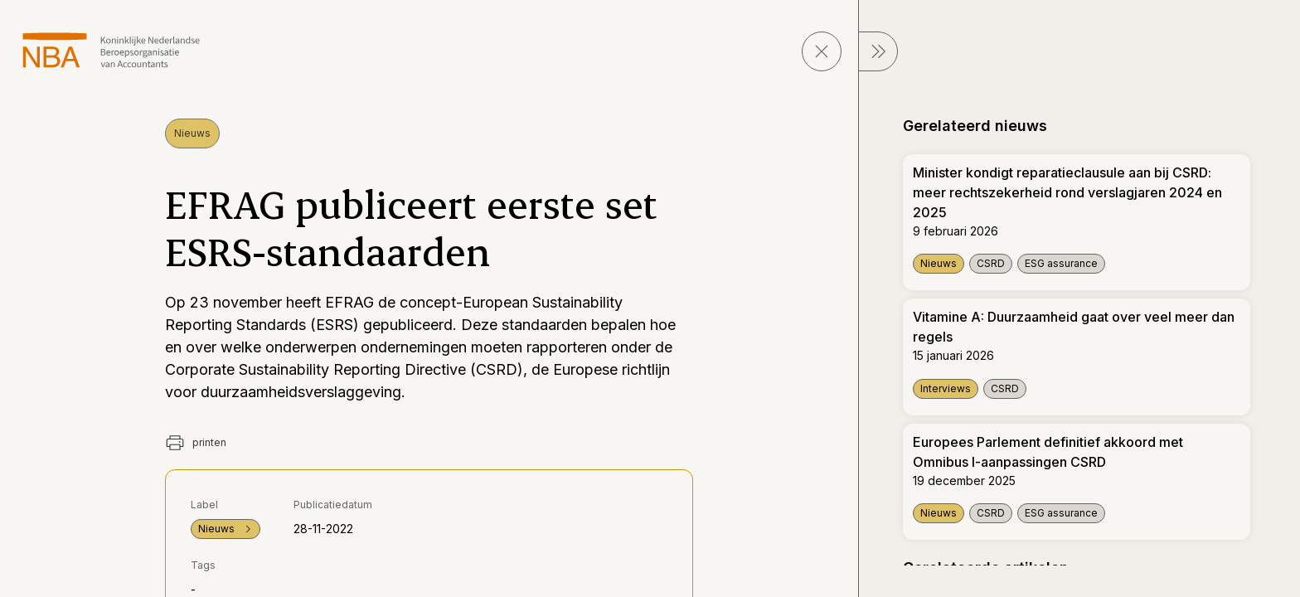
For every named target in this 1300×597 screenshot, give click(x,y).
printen (195, 443)
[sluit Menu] (878, 51)
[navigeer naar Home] (111, 50)
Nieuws (192, 133)
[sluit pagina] (822, 51)
